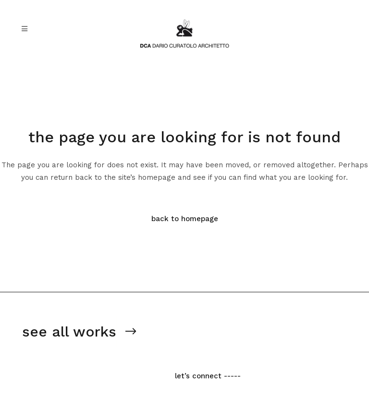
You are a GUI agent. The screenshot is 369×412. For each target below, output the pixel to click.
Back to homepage (184, 218)
